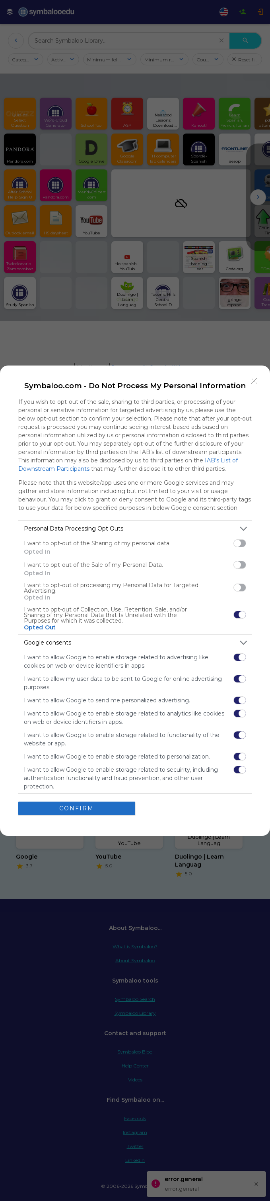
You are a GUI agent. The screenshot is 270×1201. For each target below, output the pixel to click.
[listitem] (135, 529)
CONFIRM (76, 808)
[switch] (239, 543)
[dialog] (135, 601)
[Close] (254, 381)
